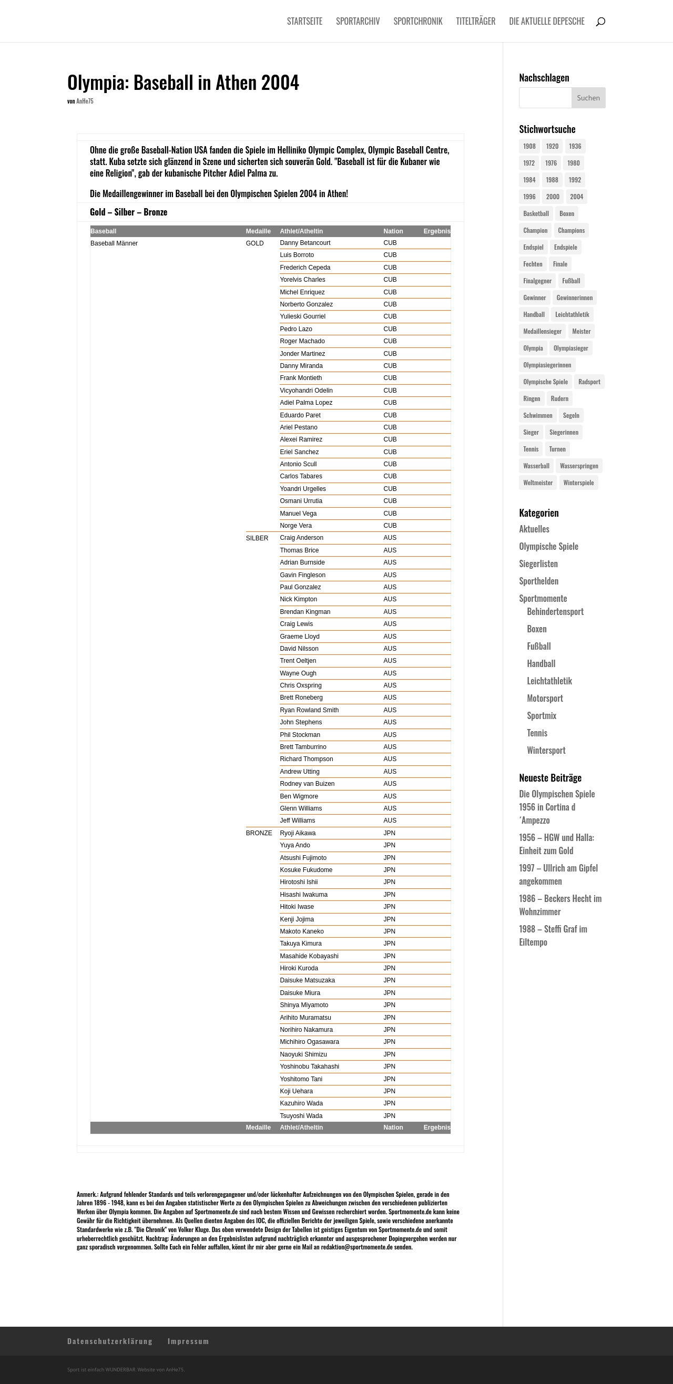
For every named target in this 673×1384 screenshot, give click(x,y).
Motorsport (545, 698)
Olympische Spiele (548, 546)
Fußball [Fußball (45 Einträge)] (571, 280)
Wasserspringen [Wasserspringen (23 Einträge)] (579, 465)
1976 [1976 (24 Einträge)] (551, 162)
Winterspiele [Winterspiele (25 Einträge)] (579, 482)
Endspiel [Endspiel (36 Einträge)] (533, 246)
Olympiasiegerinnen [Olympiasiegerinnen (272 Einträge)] (547, 364)
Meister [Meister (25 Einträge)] (582, 330)
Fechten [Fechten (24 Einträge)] (532, 263)
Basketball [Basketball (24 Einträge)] (536, 213)
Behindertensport (555, 611)
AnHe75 (84, 101)
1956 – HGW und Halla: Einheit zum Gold (556, 844)
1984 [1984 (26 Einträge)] (529, 179)
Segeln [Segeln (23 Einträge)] (571, 415)
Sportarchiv (358, 22)
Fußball (538, 646)
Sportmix (541, 715)
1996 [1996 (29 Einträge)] (529, 196)
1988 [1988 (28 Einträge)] (552, 179)
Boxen (536, 628)
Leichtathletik (549, 680)
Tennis (537, 732)
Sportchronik (418, 22)
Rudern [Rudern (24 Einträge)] (559, 398)
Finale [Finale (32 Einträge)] (560, 263)
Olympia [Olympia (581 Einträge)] (533, 347)
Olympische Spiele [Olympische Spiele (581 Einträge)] (545, 381)
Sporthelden (538, 581)
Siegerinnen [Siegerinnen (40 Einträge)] (563, 431)
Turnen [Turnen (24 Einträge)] (557, 448)
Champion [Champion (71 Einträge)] (535, 229)
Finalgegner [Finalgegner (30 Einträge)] (537, 280)
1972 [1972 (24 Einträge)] (529, 162)
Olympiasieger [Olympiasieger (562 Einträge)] (571, 347)
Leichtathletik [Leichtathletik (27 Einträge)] (572, 314)
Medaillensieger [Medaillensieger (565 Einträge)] (542, 330)
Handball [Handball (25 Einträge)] (534, 314)
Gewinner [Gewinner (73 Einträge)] (534, 297)
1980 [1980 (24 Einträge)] (573, 162)
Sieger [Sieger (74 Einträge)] (530, 431)
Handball (541, 663)
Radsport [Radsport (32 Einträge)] (589, 381)
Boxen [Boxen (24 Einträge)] (566, 213)
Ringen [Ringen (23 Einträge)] (531, 398)
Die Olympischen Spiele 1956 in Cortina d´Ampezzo (557, 806)
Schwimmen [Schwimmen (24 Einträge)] (537, 415)
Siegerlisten (538, 563)
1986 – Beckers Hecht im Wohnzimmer (560, 905)
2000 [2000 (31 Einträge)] (552, 196)
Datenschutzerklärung (110, 1340)
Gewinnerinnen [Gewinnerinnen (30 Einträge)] (575, 297)
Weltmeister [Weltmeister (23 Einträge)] (538, 482)
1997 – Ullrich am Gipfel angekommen (558, 874)
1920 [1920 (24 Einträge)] (552, 145)
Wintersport (546, 750)
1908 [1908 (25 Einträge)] (529, 145)
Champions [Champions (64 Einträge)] (571, 229)
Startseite (304, 22)
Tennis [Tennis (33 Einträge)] (530, 448)
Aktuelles (534, 528)
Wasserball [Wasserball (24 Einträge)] (536, 465)
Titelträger (476, 22)
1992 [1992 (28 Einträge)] (575, 179)
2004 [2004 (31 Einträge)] (577, 196)
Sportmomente (543, 598)
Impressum (189, 1340)
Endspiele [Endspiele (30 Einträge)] (565, 246)
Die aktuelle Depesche (547, 22)
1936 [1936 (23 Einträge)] (575, 145)
